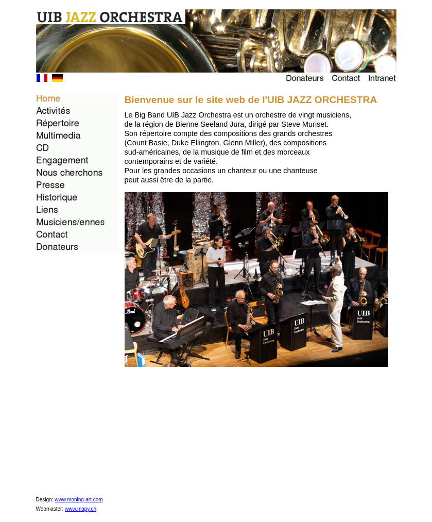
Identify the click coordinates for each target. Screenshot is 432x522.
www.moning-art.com (78, 499)
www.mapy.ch (80, 509)
